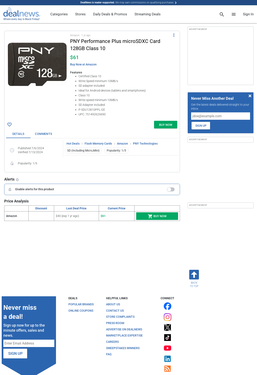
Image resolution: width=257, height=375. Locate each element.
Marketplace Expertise (124, 335)
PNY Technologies (145, 143)
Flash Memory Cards (98, 143)
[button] (92, 75)
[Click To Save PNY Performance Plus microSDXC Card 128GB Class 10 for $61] (9, 124)
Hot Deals (73, 143)
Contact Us (115, 310)
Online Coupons (80, 310)
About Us (113, 304)
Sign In (248, 14)
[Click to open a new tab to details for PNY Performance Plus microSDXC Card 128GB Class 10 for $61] (37, 64)
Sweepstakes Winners (123, 348)
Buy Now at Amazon (83, 64)
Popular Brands (81, 304)
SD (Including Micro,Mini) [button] (83, 150)
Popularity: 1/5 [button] (116, 150)
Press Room (115, 323)
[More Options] (173, 35)
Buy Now (157, 216)
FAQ (109, 354)
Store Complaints (120, 316)
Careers (112, 341)
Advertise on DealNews (124, 329)
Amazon (122, 143)
